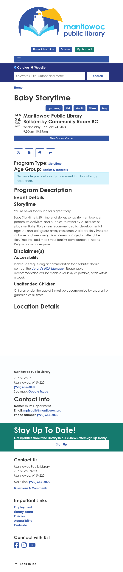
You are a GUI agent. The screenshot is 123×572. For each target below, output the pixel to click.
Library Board (23, 512)
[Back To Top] (61, 563)
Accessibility (23, 521)
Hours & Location (43, 49)
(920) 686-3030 (47, 415)
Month (79, 108)
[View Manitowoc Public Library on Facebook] (17, 546)
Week (92, 108)
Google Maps (38, 391)
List (68, 108)
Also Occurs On (61, 138)
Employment (23, 507)
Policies (19, 516)
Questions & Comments (30, 488)
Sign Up (61, 444)
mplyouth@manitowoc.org (42, 410)
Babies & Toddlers (55, 170)
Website (40, 67)
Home (18, 87)
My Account (84, 49)
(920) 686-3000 (24, 387)
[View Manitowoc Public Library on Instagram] (24, 546)
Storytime (55, 164)
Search (98, 76)
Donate (65, 49)
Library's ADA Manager (48, 268)
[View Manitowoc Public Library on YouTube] (32, 546)
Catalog (23, 67)
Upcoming (54, 108)
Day (104, 108)
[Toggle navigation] (19, 59)
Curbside (20, 525)
